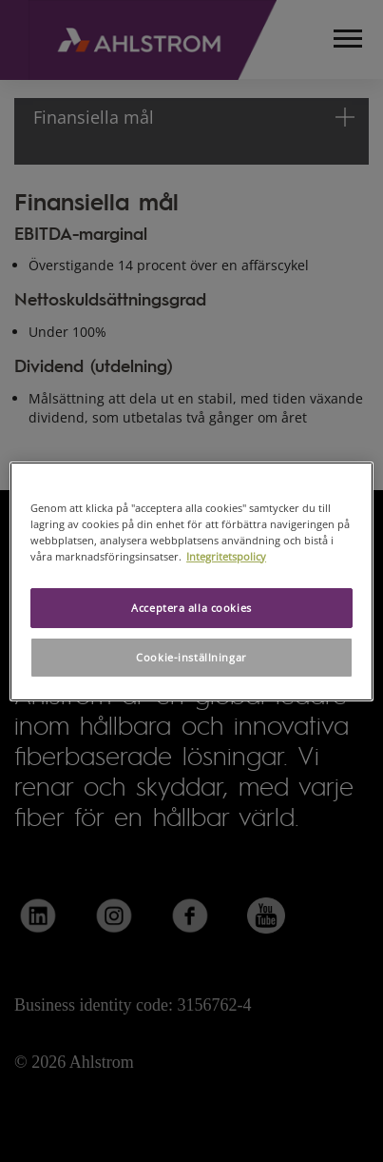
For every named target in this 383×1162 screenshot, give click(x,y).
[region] (191, 580)
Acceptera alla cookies (191, 608)
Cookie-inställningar (191, 657)
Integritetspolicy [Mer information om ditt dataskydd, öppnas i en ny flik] (226, 556)
